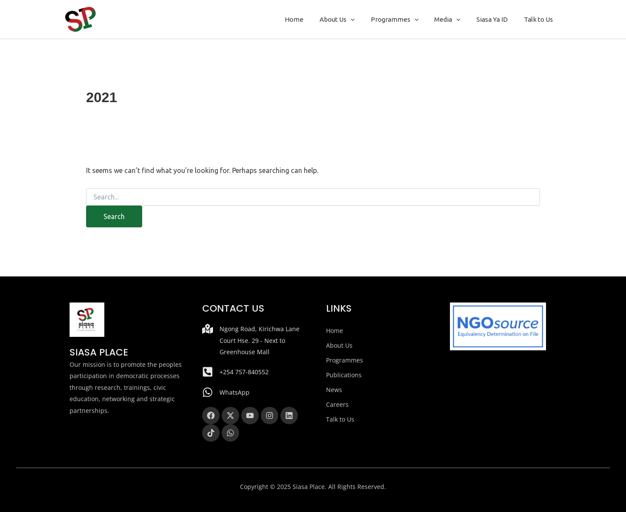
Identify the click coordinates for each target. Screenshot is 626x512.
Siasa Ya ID (496, 19)
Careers (337, 404)
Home (310, 19)
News (334, 390)
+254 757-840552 (244, 372)
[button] (364, 19)
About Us (339, 345)
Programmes (344, 360)
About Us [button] (350, 19)
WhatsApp (235, 392)
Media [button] (455, 19)
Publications (344, 375)
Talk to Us (539, 19)
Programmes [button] (405, 19)
